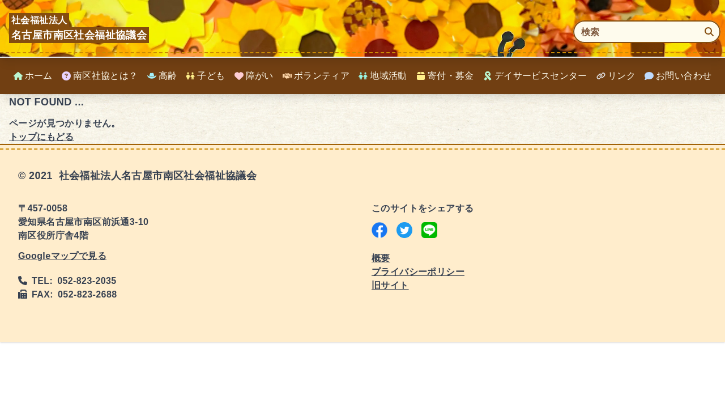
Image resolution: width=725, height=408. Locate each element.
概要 (381, 258)
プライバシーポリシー (418, 272)
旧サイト (390, 285)
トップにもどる (41, 137)
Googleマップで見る (62, 256)
